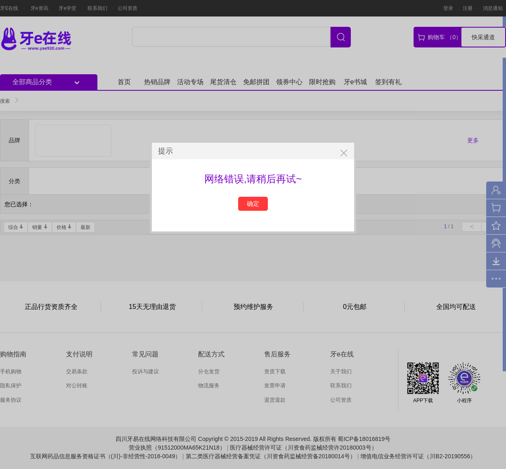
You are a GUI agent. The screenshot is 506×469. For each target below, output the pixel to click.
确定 (253, 203)
